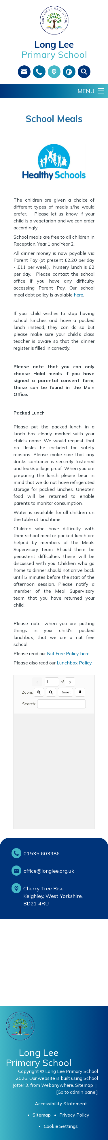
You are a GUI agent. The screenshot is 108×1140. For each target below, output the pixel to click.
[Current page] (52, 681)
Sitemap (84, 1085)
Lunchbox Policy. (74, 663)
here (78, 295)
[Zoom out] (51, 692)
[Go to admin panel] (77, 1092)
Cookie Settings (61, 1126)
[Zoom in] (39, 692)
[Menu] (90, 91)
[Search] (61, 703)
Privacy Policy (74, 1115)
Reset (65, 692)
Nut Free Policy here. (68, 653)
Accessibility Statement (61, 1103)
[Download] (80, 692)
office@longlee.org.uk (49, 871)
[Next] (70, 681)
